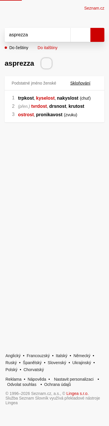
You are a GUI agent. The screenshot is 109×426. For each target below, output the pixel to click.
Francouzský (38, 355)
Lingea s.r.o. (78, 393)
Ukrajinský (81, 362)
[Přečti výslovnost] (46, 63)
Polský (11, 369)
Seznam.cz (94, 8)
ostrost (26, 114)
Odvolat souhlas (21, 384)
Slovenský (57, 362)
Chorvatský (34, 369)
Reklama (14, 379)
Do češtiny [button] (18, 47)
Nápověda (37, 379)
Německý (82, 355)
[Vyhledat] (31, 35)
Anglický (13, 355)
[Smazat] (64, 35)
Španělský (32, 362)
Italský (61, 355)
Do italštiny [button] (47, 47)
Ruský (11, 362)
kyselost (45, 98)
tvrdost (39, 106)
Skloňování (83, 83)
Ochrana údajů (57, 384)
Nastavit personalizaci (74, 379)
